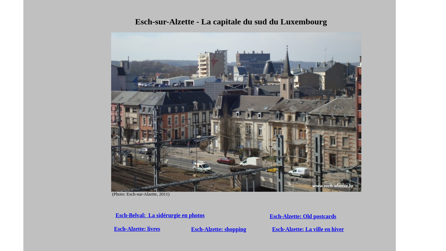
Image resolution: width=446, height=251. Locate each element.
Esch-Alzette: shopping (218, 229)
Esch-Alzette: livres (137, 229)
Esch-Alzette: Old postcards (303, 216)
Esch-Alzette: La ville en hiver (308, 229)
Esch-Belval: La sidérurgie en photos (160, 215)
